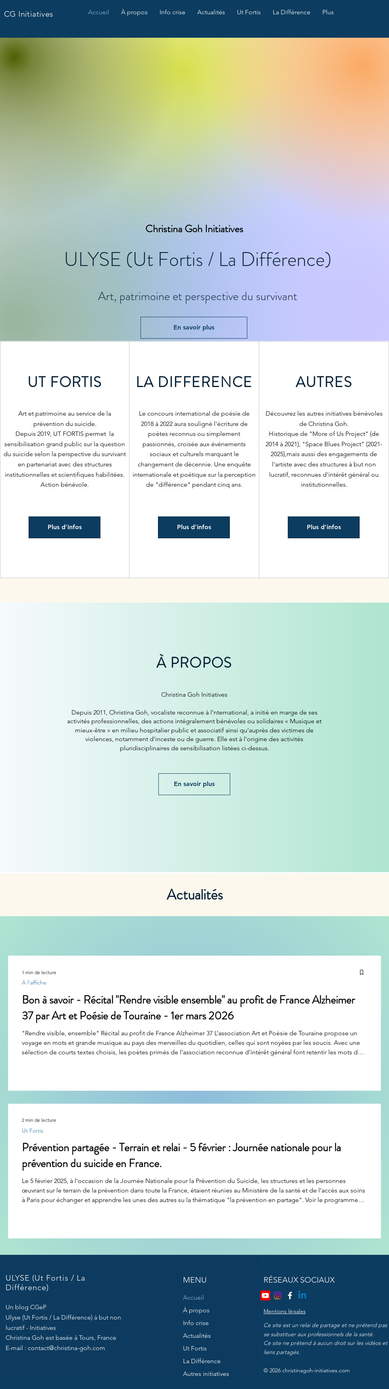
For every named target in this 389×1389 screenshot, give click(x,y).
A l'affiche (34, 982)
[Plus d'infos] (64, 527)
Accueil (193, 1297)
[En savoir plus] (194, 328)
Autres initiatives (206, 1373)
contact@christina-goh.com (66, 1348)
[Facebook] (290, 1295)
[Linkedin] (302, 1295)
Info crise (196, 1323)
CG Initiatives (29, 14)
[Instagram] (278, 1295)
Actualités (197, 1335)
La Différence (202, 1361)
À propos (196, 1310)
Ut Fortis (32, 1130)
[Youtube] (265, 1295)
